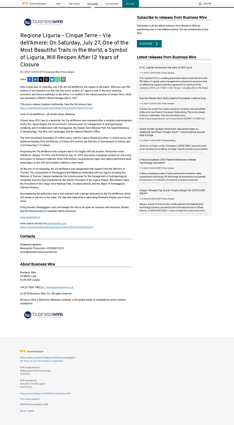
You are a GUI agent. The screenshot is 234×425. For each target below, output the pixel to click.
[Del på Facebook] (29, 80)
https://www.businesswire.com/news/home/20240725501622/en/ (56, 108)
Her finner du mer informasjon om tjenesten (41, 361)
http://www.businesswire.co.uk (56, 287)
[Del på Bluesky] (52, 80)
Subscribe (149, 43)
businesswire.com (56, 223)
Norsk (23, 411)
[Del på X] (40, 80)
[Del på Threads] (46, 80)
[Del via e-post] (63, 80)
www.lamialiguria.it (30, 217)
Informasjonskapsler (30, 399)
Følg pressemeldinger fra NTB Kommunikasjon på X (45, 393)
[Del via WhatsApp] (57, 80)
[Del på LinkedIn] (35, 80)
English (30, 411)
